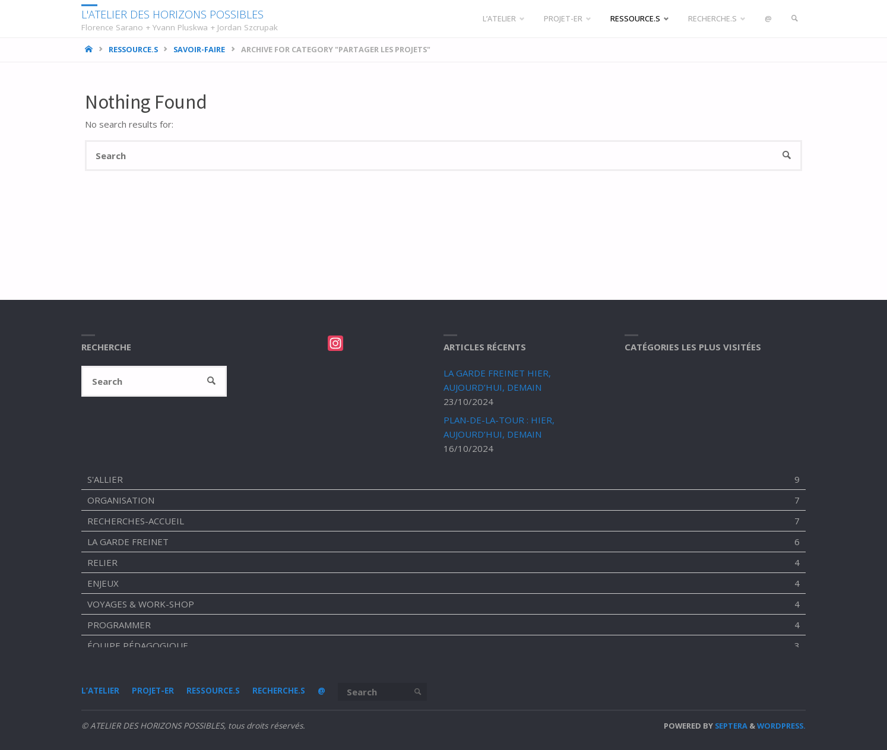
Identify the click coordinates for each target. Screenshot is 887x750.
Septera (730, 725)
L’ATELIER (100, 690)
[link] (795, 18)
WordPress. (781, 725)
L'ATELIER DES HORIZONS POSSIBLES (172, 14)
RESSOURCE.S (133, 49)
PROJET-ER (153, 690)
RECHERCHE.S (278, 690)
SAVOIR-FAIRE (199, 49)
